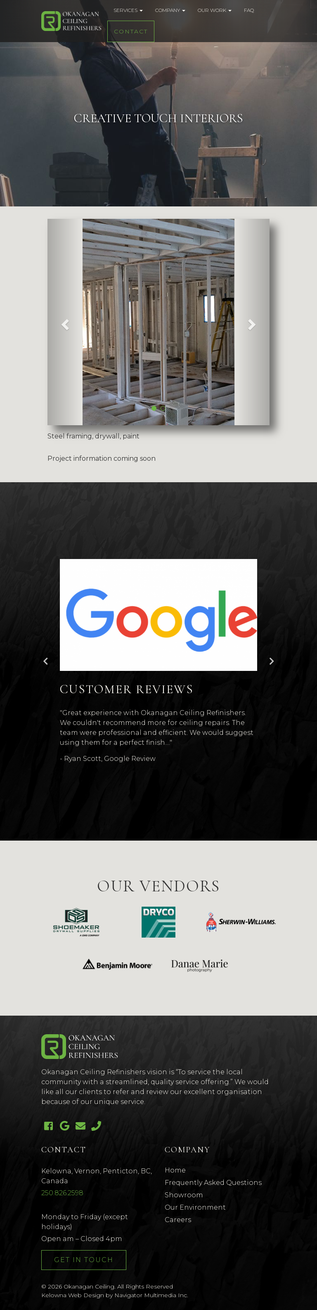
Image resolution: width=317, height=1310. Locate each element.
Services (128, 10)
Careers (178, 1220)
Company (170, 10)
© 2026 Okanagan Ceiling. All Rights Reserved (107, 1286)
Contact (131, 31)
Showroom (184, 1195)
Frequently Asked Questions (213, 1183)
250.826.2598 (62, 1193)
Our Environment (195, 1207)
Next (271, 661)
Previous (45, 661)
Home (175, 1170)
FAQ (249, 10)
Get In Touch (84, 1260)
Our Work (215, 10)
